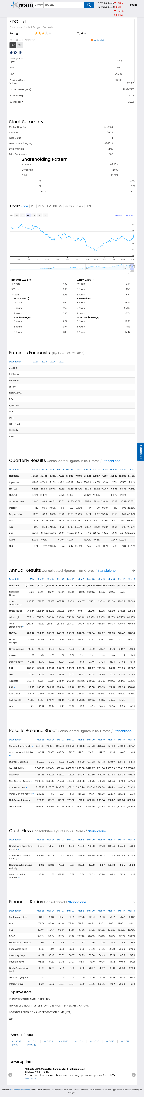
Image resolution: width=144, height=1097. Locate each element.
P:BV (41, 206)
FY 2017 (16, 1045)
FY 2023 (48, 1041)
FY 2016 (31, 1045)
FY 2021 (79, 1041)
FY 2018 (125, 1041)
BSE (19, 45)
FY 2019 (110, 1041)
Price (24, 206)
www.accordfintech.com (19, 1089)
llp (11, 1018)
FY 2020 (94, 1041)
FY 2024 (32, 1041)
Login (133, 5)
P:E (33, 206)
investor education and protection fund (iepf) (40, 1012)
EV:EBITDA (54, 206)
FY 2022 (63, 1041)
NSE (13, 45)
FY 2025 (16, 1041)
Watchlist (99, 40)
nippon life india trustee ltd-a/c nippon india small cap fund (49, 1005)
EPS (88, 206)
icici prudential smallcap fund (29, 999)
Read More (30, 1078)
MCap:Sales (74, 206)
